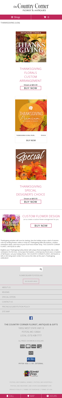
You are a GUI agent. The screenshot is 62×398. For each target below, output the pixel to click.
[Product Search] (31, 269)
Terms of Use (46, 389)
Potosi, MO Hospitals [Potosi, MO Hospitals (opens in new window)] (43, 382)
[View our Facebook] (31, 319)
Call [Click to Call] (10, 396)
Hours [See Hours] (52, 396)
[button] (31, 359)
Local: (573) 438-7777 (31, 335)
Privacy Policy (16, 389)
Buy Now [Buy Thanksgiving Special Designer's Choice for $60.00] (30, 201)
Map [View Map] (31, 396)
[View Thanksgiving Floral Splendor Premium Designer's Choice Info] (31, 115)
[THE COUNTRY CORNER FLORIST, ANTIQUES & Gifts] (31, 11)
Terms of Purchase (32, 389)
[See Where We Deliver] (31, 281)
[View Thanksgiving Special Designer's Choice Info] (31, 165)
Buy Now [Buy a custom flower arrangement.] (41, 225)
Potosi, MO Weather (19, 386)
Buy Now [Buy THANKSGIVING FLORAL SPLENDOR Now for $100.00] (31, 140)
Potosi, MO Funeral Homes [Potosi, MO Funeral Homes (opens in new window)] (21, 382)
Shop (15, 17)
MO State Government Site (40, 386)
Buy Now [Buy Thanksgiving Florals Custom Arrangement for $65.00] (30, 88)
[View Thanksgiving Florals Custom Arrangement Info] (31, 47)
